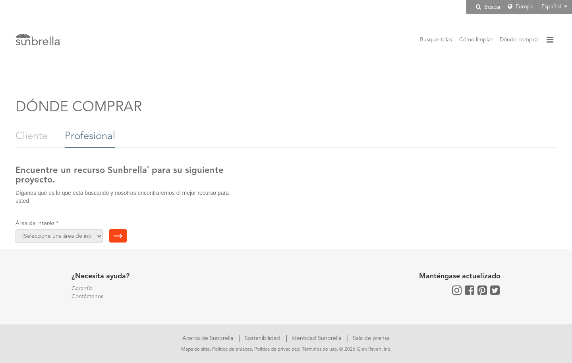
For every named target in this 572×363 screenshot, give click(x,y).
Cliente (32, 136)
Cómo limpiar (476, 40)
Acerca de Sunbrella (208, 338)
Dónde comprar (519, 40)
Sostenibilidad (263, 338)
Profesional (90, 136)
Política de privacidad (277, 349)
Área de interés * (36, 223)
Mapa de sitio (195, 349)
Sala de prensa (371, 338)
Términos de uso (319, 349)
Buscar (488, 7)
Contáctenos (87, 296)
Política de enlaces (232, 349)
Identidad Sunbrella (317, 338)
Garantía (82, 288)
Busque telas (436, 40)
